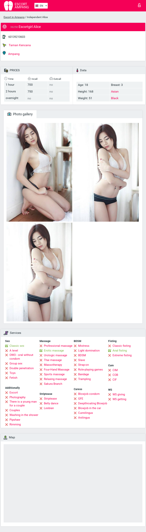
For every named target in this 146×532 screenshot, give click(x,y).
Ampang (11, 53)
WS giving (119, 394)
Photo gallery (20, 114)
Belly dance (51, 403)
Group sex (16, 363)
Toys (13, 373)
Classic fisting (122, 346)
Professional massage (58, 346)
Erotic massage (54, 350)
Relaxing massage (55, 379)
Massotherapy (53, 365)
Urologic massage (55, 355)
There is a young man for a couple (23, 403)
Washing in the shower (24, 415)
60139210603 (16, 37)
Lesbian (49, 408)
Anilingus (84, 417)
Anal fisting (120, 350)
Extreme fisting (122, 355)
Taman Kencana (17, 45)
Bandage (83, 374)
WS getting (119, 399)
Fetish (13, 377)
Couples (15, 410)
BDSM (82, 355)
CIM (115, 370)
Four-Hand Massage (56, 369)
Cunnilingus (85, 413)
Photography (17, 397)
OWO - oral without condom (21, 356)
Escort (14, 392)
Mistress (83, 346)
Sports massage (54, 374)
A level (14, 350)
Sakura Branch (53, 384)
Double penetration (22, 368)
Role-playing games (90, 369)
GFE (80, 398)
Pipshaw (15, 419)
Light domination (89, 350)
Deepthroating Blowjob (92, 403)
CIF (115, 379)
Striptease (50, 398)
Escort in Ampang (14, 17)
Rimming (15, 424)
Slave (81, 360)
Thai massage (53, 360)
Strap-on (83, 365)
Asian (115, 91)
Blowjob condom (89, 394)
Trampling (84, 379)
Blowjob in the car (89, 408)
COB (115, 375)
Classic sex (17, 346)
